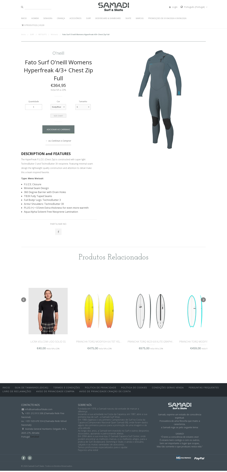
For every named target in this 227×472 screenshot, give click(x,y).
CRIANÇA (61, 18)
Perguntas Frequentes (204, 388)
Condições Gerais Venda (168, 388)
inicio (6, 388)
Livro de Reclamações (16, 392)
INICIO (24, 18)
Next (203, 301)
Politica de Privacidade (100, 388)
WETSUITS (42, 34)
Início (23, 34)
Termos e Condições (66, 388)
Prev (23, 301)
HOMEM (35, 18)
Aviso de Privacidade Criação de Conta (105, 392)
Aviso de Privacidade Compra (55, 392)
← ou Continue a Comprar (58, 140)
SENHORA (47, 18)
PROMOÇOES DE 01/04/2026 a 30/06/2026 (167, 18)
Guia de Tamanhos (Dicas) (31, 388)
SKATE (128, 18)
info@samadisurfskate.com (38, 410)
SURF (88, 18)
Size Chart (58, 116)
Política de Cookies (134, 388)
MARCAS (140, 18)
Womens (54, 34)
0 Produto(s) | (32, 25)
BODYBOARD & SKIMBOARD (108, 18)
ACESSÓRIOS (75, 18)
